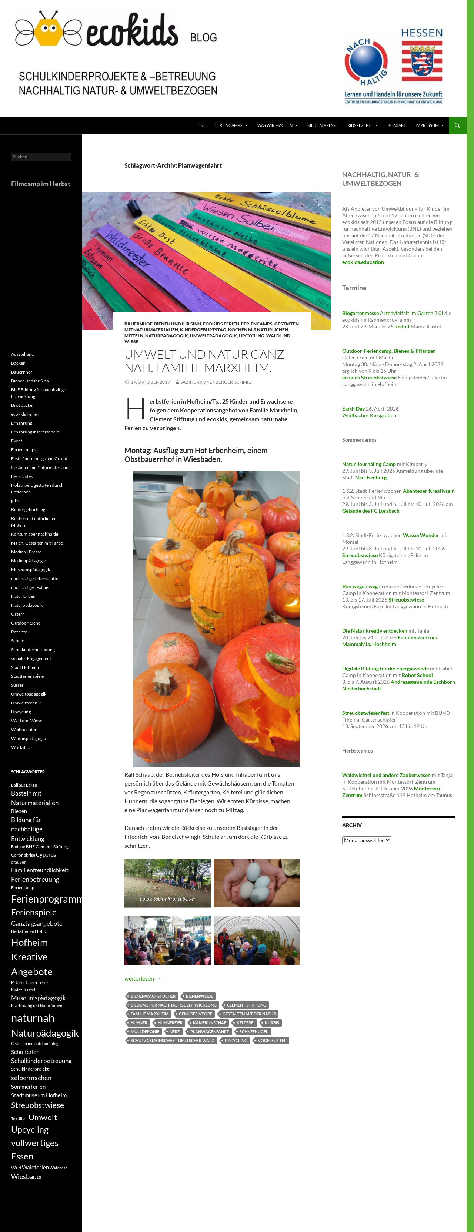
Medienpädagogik (28, 560)
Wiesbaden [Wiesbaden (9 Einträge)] (27, 1176)
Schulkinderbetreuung (33, 649)
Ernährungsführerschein (35, 432)
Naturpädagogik (166, 335)
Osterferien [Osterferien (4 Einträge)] (22, 1043)
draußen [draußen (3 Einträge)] (18, 862)
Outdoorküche (25, 623)
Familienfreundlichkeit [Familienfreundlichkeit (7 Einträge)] (40, 869)
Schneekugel (254, 1031)
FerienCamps (229, 125)
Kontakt (397, 125)
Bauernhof (138, 324)
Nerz (175, 1031)
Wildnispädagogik (28, 738)
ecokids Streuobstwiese (369, 377)
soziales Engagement (31, 658)
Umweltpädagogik (213, 335)
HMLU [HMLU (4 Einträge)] (41, 931)
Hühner (139, 1022)
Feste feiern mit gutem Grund (39, 458)
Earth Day (353, 408)
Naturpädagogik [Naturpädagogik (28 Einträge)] (45, 1033)
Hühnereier (170, 1022)
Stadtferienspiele (27, 676)
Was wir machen (275, 125)
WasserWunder (421, 535)
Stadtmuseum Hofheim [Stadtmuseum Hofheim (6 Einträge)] (39, 1095)
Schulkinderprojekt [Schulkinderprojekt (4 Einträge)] (30, 1069)
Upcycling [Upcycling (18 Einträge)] (30, 1129)
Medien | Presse (26, 552)
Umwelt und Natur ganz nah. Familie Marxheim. (204, 360)
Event (16, 440)
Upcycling (251, 335)
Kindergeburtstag (203, 329)
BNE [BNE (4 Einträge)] (30, 846)
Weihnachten (24, 729)
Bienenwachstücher (153, 996)
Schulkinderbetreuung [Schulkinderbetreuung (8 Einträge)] (41, 1061)
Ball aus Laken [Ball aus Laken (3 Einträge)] (24, 785)
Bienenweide (199, 996)
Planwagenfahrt (209, 1031)
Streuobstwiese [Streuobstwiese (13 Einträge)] (37, 1105)
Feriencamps (257, 324)
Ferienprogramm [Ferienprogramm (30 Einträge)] (47, 899)
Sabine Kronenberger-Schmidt (217, 382)
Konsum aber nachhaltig (34, 534)
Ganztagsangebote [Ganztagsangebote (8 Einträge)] (37, 923)
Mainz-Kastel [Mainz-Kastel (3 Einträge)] (23, 989)
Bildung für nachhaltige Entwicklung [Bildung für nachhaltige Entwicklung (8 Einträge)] (27, 829)
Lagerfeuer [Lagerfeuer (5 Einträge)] (38, 982)
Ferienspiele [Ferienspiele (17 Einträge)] (34, 912)
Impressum (427, 125)
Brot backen (23, 405)
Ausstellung (22, 354)
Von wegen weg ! (361, 586)
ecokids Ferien (221, 324)
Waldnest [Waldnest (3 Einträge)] (58, 1167)
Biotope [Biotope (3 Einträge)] (18, 846)
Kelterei (245, 1022)
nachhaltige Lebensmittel (35, 578)
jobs (15, 500)
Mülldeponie (145, 1031)
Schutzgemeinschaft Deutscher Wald (172, 1040)
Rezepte (19, 632)
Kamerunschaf (209, 1022)
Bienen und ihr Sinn (177, 324)
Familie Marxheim (149, 1013)
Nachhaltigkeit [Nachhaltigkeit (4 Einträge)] (25, 1005)
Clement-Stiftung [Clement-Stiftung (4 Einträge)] (52, 846)
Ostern (18, 614)
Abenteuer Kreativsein (429, 491)
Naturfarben (23, 596)
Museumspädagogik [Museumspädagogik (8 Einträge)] (38, 998)
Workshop (21, 747)
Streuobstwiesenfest (365, 713)
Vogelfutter (272, 1040)
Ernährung (21, 423)
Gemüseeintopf (195, 1013)
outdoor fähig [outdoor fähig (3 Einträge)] (46, 1043)
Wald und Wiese (26, 720)
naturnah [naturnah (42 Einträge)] (32, 1017)
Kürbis (272, 1022)
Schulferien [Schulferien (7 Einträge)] (25, 1051)
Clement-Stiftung (246, 1004)
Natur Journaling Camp (369, 464)
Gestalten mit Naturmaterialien (41, 467)
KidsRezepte (360, 125)
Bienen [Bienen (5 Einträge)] (19, 811)
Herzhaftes (22, 476)
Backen (18, 363)
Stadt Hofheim (25, 667)
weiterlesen (142, 978)
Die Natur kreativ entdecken (374, 630)
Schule (17, 640)
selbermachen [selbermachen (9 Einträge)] (31, 1078)
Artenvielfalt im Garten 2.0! (393, 313)
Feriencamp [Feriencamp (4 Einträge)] (22, 887)
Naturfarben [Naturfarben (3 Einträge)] (51, 1005)
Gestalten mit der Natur (249, 1013)
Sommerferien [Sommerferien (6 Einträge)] (28, 1086)
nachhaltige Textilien (31, 587)
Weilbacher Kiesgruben (369, 415)
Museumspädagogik (30, 569)
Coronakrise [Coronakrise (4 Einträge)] (23, 855)
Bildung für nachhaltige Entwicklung (174, 1004)
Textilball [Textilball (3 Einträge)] (19, 1118)
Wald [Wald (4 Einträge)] (16, 1168)
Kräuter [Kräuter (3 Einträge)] (18, 982)
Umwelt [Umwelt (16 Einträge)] (43, 1117)
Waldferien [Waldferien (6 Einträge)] (35, 1167)
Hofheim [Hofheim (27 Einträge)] (29, 942)
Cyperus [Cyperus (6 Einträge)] (46, 854)
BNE (202, 125)
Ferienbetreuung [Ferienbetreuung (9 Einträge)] (35, 879)
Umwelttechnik (26, 703)
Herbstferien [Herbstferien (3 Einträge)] (22, 931)
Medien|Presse (322, 125)
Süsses (17, 685)
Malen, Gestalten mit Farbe (37, 543)
